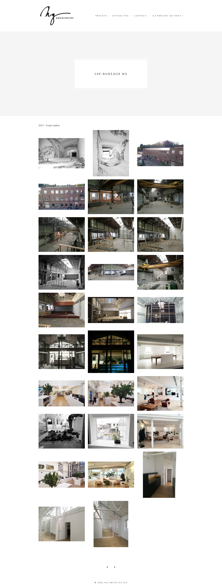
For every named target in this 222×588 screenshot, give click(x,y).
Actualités (121, 16)
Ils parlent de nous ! (167, 16)
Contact (140, 16)
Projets (101, 16)
